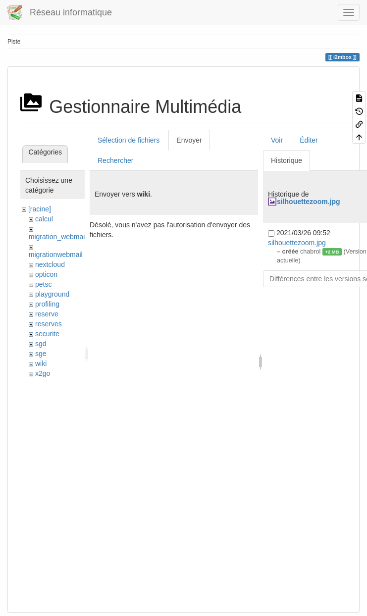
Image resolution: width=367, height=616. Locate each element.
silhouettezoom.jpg (308, 201)
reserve (46, 314)
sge (41, 354)
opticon (46, 274)
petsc (43, 284)
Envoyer (189, 140)
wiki (41, 363)
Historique (286, 160)
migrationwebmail (56, 254)
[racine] (39, 209)
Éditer (309, 140)
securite (47, 334)
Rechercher (115, 160)
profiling (47, 304)
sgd (41, 344)
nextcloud (50, 264)
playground (52, 294)
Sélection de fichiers (128, 140)
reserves (48, 324)
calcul (44, 219)
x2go (42, 373)
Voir (277, 140)
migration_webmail (58, 237)
